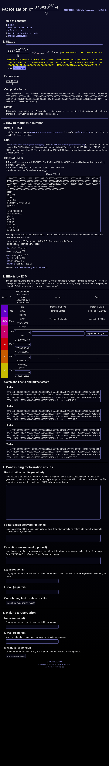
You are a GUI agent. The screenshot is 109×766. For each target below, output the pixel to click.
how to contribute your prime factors (31, 267)
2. (23, 122)
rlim (9, 255)
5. (19, 612)
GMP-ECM (34, 132)
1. (9, 41)
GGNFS (14, 144)
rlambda (11, 264)
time (9, 248)
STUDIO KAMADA (85, 10)
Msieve (54, 144)
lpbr (9, 258)
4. (28, 467)
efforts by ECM (83, 132)
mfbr (9, 261)
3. (15, 276)
